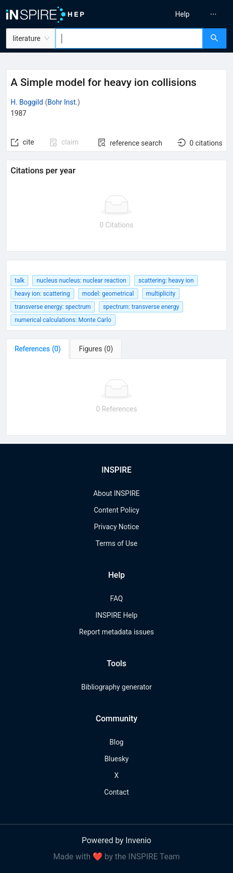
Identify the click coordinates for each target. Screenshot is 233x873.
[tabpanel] (116, 397)
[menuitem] (182, 14)
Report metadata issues (116, 632)
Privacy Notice (116, 527)
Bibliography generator (116, 687)
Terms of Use (117, 543)
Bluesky (116, 759)
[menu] (177, 14)
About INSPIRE (116, 493)
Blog (116, 742)
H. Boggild (27, 102)
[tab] (38, 348)
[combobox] (129, 38)
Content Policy (116, 510)
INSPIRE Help (116, 615)
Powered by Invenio (116, 840)
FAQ (116, 598)
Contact (116, 792)
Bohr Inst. (62, 102)
